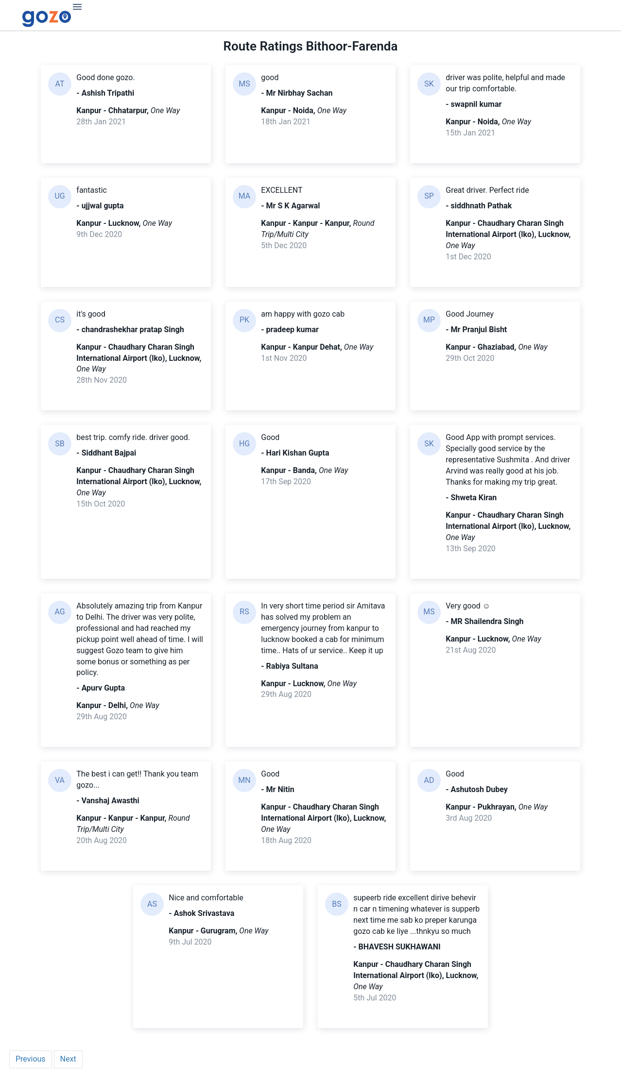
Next (68, 1060)
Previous (31, 1060)
